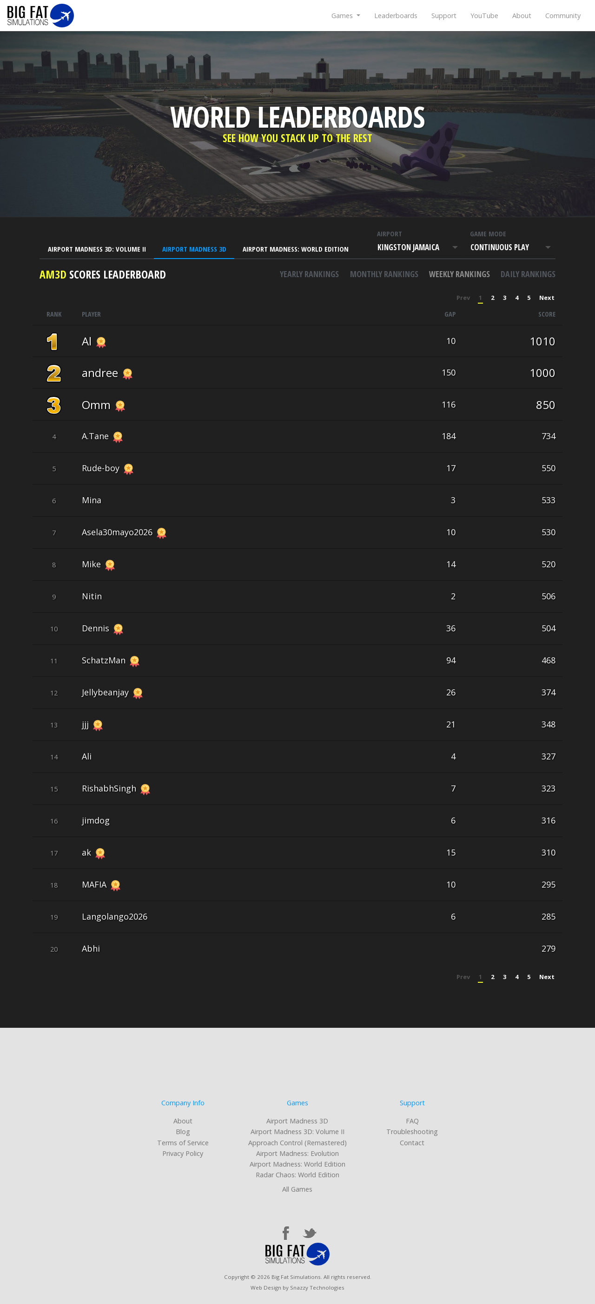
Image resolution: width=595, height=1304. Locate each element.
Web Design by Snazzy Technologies (297, 1287)
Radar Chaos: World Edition (297, 1174)
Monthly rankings (384, 273)
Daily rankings (528, 273)
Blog (183, 1131)
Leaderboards (395, 15)
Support (443, 15)
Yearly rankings (309, 273)
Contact (412, 1142)
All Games (297, 1189)
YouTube (484, 15)
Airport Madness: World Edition (296, 248)
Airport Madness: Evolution (297, 1153)
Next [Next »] (547, 297)
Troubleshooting (412, 1131)
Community (563, 15)
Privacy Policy (182, 1153)
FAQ (412, 1120)
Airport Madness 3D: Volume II (97, 248)
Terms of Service (183, 1142)
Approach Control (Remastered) (297, 1142)
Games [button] (343, 15)
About (521, 15)
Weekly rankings (459, 273)
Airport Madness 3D (194, 248)
